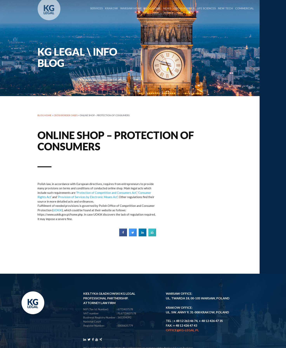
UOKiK (57, 212)
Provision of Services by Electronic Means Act (87, 199)
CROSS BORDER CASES (65, 115)
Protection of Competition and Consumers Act (106, 195)
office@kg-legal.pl (182, 330)
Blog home (44, 115)
